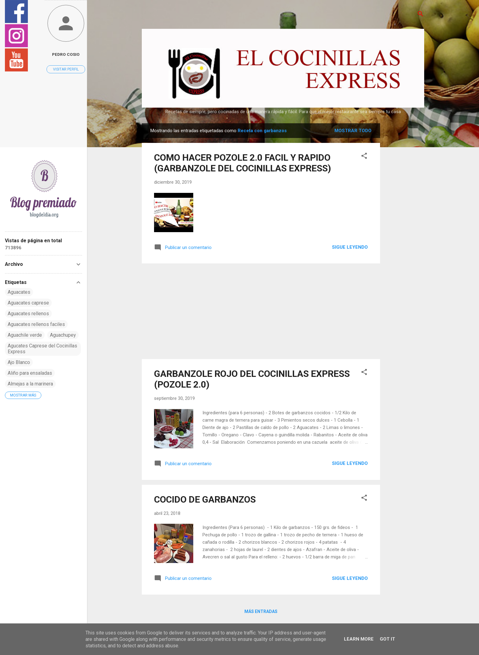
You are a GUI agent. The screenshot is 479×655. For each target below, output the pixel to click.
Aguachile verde (25, 335)
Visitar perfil (66, 69)
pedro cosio (66, 54)
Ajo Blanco (19, 362)
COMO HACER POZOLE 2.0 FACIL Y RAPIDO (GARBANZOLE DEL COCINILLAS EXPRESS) (242, 163)
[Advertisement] (404, 215)
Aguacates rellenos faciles (36, 324)
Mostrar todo (353, 130)
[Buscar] (420, 14)
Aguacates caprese (28, 303)
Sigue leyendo (350, 247)
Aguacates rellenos (28, 313)
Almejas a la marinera (30, 384)
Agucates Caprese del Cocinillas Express (42, 348)
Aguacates (19, 292)
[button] (364, 156)
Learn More (359, 639)
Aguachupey (63, 335)
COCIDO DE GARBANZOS (205, 499)
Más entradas (260, 611)
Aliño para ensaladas (30, 373)
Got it (387, 639)
